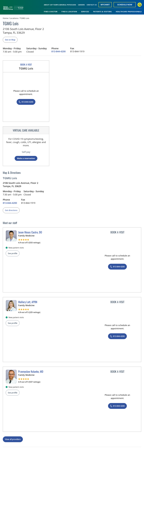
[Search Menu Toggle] (140, 5)
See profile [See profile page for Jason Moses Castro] (12, 253)
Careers (81, 5)
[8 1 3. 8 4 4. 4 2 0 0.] (58, 51)
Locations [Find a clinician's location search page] (14, 18)
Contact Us (92, 5)
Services (85, 11)
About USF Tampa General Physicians (60, 5)
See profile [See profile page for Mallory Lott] (12, 323)
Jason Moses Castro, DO (30, 232)
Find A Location (69, 11)
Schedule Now (124, 4)
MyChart (105, 4)
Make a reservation (26, 158)
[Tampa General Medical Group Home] (13, 8)
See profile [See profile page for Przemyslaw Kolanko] (12, 392)
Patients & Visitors (102, 11)
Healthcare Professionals (129, 11)
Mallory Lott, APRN (27, 302)
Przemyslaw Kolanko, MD (30, 371)
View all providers (13, 439)
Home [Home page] (5, 18)
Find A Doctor (50, 11)
